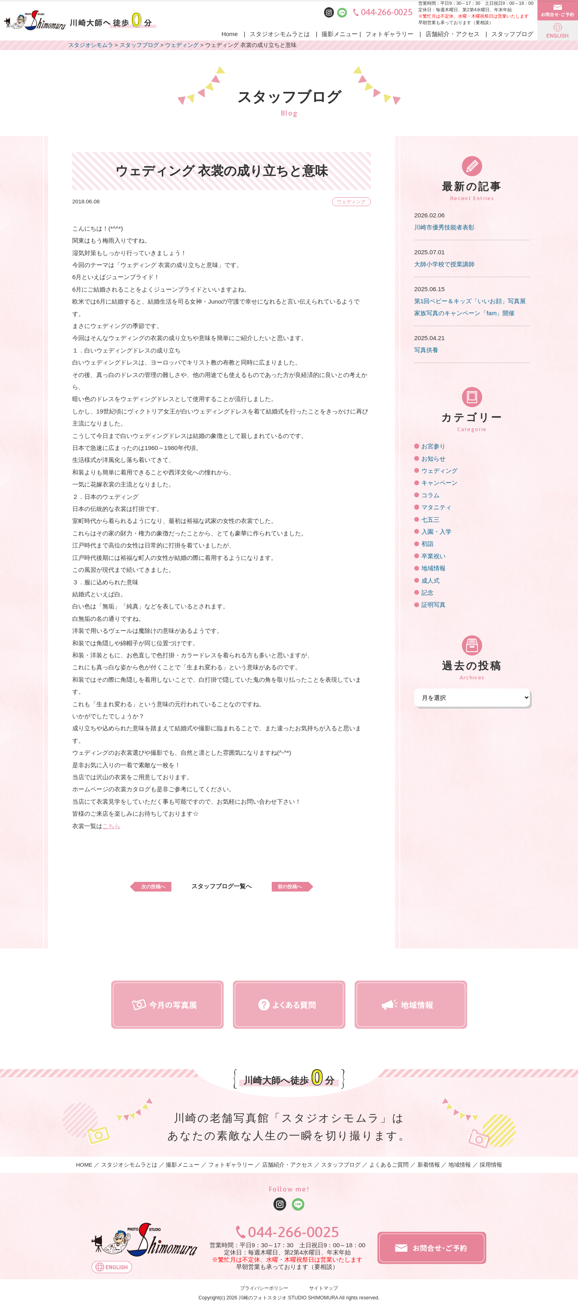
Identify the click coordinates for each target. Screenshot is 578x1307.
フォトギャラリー (389, 33)
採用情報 (491, 1165)
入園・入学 (436, 531)
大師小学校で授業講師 (444, 264)
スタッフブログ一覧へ (221, 886)
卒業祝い (433, 556)
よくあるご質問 (389, 1165)
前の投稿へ (299, 886)
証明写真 (433, 604)
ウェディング (348, 202)
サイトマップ (323, 1288)
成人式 (430, 580)
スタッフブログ (512, 33)
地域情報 (433, 568)
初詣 (427, 543)
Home (230, 33)
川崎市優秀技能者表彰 (444, 227)
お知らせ (433, 458)
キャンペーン (439, 482)
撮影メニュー (340, 33)
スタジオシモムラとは (280, 33)
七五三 (430, 519)
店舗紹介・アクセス (452, 33)
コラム (430, 495)
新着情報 (428, 1165)
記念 (427, 592)
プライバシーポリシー (264, 1288)
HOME (84, 1165)
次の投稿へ (144, 886)
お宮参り (433, 446)
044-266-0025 (387, 12)
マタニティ (436, 507)
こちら (111, 826)
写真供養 (426, 350)
